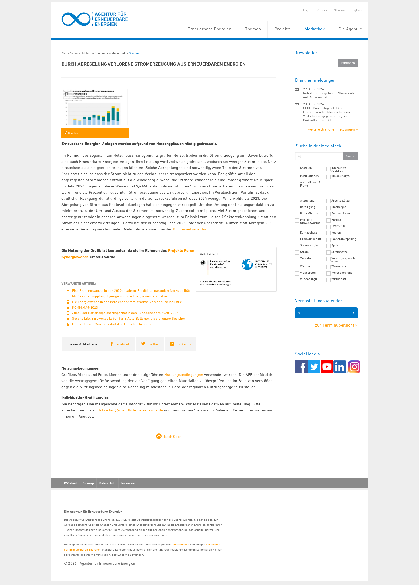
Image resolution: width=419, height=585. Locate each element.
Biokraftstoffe (309, 213)
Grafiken (135, 53)
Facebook (122, 344)
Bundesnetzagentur (190, 229)
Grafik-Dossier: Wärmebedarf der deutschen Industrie (112, 324)
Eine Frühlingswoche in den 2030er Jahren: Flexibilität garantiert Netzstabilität (131, 290)
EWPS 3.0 (338, 226)
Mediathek (315, 29)
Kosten (336, 232)
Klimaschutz (308, 232)
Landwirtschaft (310, 239)
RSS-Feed (70, 483)
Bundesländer (340, 213)
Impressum (128, 483)
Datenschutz (107, 483)
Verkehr (305, 258)
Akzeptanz (307, 200)
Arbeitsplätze (340, 200)
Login (307, 10)
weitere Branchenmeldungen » (333, 129)
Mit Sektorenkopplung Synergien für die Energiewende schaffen (120, 296)
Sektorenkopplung (343, 239)
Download (73, 133)
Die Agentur (350, 29)
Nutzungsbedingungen (183, 374)
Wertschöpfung (341, 272)
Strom (304, 251)
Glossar (339, 10)
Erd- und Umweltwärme (310, 221)
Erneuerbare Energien (209, 29)
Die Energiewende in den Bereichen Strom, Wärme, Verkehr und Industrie (127, 302)
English (356, 10)
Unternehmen (180, 544)
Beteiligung (307, 207)
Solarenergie (309, 245)
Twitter (153, 344)
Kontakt (322, 10)
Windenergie (308, 279)
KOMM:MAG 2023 (85, 307)
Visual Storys (340, 176)
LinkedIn (184, 344)
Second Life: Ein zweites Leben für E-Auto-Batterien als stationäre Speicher (128, 318)
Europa (336, 219)
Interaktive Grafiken (338, 169)
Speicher (337, 245)
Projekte (282, 29)
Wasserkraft (339, 266)
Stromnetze (339, 251)
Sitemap (88, 483)
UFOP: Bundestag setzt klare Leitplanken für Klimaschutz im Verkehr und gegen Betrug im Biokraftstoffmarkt (326, 114)
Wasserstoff (308, 272)
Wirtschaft (338, 279)
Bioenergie (338, 207)
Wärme (305, 266)
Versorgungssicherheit (343, 260)
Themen (253, 29)
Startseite (101, 53)
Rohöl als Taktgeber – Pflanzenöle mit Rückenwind (329, 95)
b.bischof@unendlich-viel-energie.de (131, 410)
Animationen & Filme (310, 184)
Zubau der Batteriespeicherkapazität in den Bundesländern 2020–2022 (125, 313)
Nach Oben (173, 436)
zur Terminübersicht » (336, 325)
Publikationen (309, 176)
